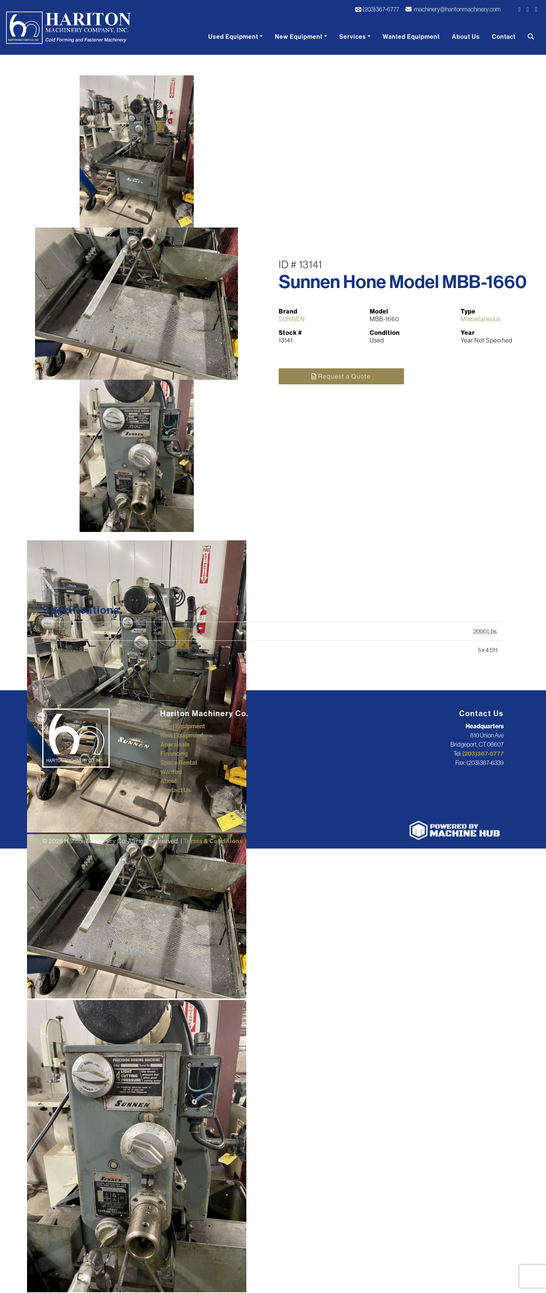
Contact (504, 36)
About (168, 781)
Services (352, 36)
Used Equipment (233, 36)
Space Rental (178, 762)
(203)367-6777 (377, 9)
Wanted (171, 771)
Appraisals (175, 744)
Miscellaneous (481, 319)
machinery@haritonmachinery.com (453, 9)
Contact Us (175, 790)
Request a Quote (341, 376)
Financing (174, 753)
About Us (466, 36)
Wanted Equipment (411, 36)
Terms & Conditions (213, 841)
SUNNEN (292, 319)
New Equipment (298, 36)
